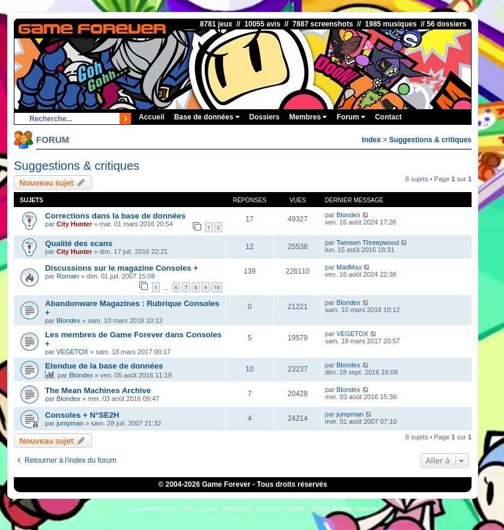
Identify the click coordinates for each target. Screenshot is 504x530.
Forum (350, 117)
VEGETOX (72, 351)
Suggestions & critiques (430, 140)
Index (371, 140)
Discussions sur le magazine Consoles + (121, 268)
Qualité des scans (78, 243)
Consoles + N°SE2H (82, 415)
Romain (67, 276)
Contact (388, 117)
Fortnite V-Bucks (281, 508)
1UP (189, 508)
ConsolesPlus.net (152, 508)
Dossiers (264, 117)
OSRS (319, 508)
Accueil (152, 117)
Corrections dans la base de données (115, 215)
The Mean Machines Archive (98, 390)
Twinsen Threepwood (367, 242)
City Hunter (74, 223)
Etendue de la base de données (104, 365)
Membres (308, 117)
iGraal (209, 508)
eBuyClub (237, 508)
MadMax (349, 267)
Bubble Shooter (355, 508)
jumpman (69, 423)
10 (217, 287)
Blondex (348, 214)
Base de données (207, 117)
